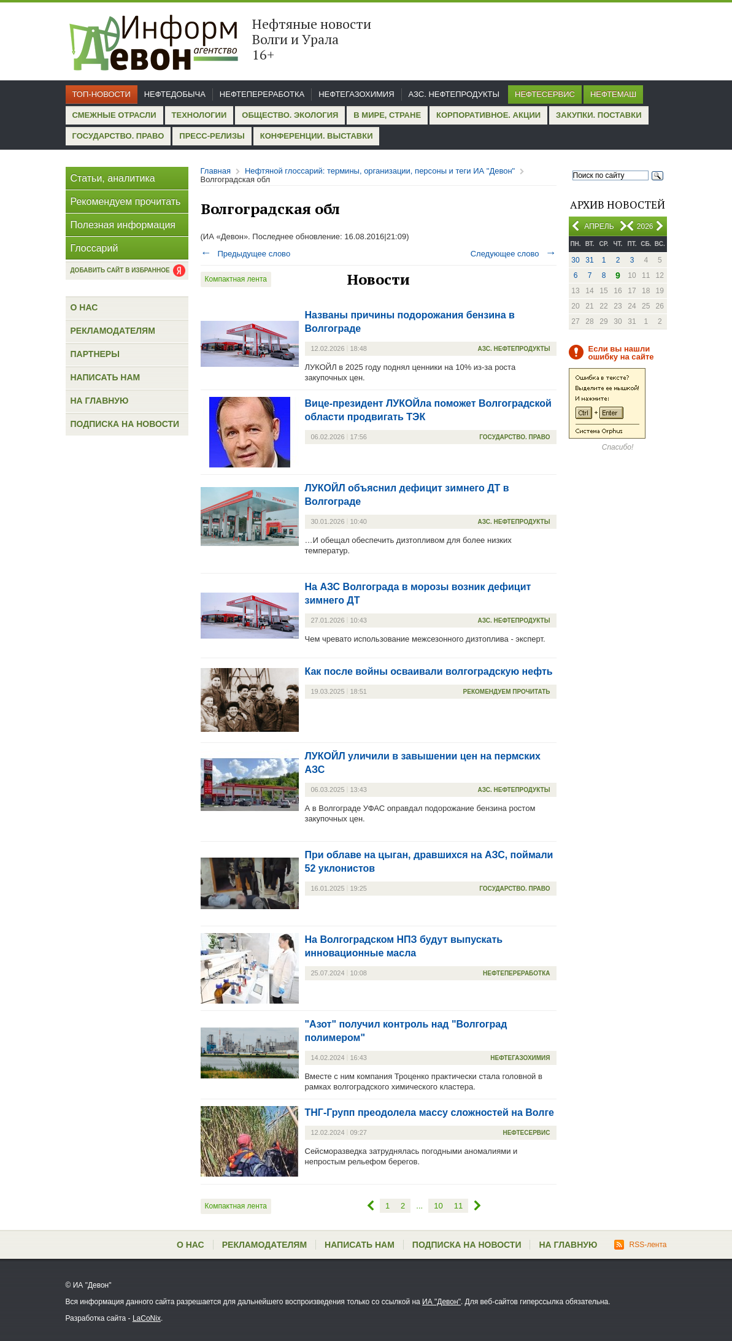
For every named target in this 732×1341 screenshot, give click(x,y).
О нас (84, 307)
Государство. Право (118, 135)
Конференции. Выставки (316, 135)
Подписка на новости (125, 424)
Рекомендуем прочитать (126, 201)
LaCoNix (147, 1318)
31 (589, 260)
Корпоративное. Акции (488, 115)
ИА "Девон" (441, 1301)
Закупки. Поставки (598, 115)
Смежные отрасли (114, 115)
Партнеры (95, 354)
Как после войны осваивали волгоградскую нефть (429, 671)
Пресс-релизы (211, 135)
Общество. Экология (290, 115)
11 (458, 1205)
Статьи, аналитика (113, 178)
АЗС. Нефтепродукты (454, 94)
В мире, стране (387, 115)
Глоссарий (94, 248)
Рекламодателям (113, 331)
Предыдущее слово (246, 253)
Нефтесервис (545, 94)
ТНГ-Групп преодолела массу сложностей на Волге (429, 1112)
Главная (216, 170)
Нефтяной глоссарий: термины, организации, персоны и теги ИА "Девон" (380, 170)
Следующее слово (514, 253)
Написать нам (106, 377)
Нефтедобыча (175, 94)
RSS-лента (640, 1245)
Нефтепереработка (262, 94)
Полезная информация (123, 225)
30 (575, 260)
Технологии (199, 115)
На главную (100, 400)
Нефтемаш (613, 94)
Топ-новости (101, 94)
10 (438, 1205)
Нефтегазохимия (356, 94)
